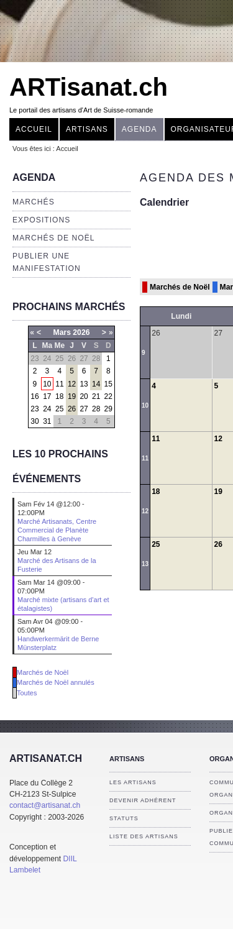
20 (84, 396)
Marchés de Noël (53, 238)
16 (34, 396)
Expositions (41, 220)
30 (34, 421)
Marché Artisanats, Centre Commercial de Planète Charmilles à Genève (56, 530)
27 (84, 409)
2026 (81, 332)
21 (96, 396)
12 (72, 384)
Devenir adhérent (142, 800)
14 (96, 384)
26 (72, 409)
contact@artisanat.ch (44, 805)
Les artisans (133, 782)
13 (84, 384)
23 (34, 409)
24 (47, 409)
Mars (62, 332)
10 (47, 384)
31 (47, 421)
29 (108, 409)
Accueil (34, 129)
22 (108, 396)
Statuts (124, 818)
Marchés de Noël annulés (55, 682)
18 (59, 396)
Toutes (27, 693)
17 (47, 396)
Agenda (139, 129)
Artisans (87, 129)
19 (72, 396)
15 (108, 384)
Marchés (33, 202)
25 (59, 409)
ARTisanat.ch (88, 87)
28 (96, 409)
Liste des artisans (143, 836)
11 (59, 384)
